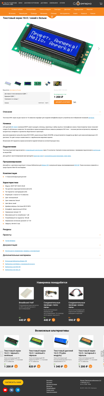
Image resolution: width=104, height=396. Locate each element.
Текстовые (17, 17)
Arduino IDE (45, 169)
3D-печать (12, 10)
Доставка (67, 7)
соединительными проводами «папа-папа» (57, 160)
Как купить (49, 380)
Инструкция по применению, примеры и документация (22, 255)
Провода (34, 10)
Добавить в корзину (63, 106)
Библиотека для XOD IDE (13, 271)
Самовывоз (77, 7)
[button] (52, 13)
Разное (92, 10)
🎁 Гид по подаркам (32, 7)
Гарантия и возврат (51, 392)
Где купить (49, 382)
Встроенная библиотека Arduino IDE (16, 265)
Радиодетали (78, 6)
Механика (43, 10)
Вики (44, 7)
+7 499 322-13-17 (79, 2)
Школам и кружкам (55, 7)
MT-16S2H (14, 131)
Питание (54, 10)
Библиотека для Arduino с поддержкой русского (20, 268)
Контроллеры (31, 6)
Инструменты (65, 10)
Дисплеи (67, 6)
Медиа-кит (49, 386)
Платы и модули (45, 6)
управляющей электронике (34, 154)
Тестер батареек (10, 245)
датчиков (91, 122)
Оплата (85, 7)
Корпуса (84, 10)
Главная (5, 17)
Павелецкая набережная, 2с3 (90, 380)
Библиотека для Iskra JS (12, 274)
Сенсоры (57, 6)
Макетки (90, 6)
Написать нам (31, 8)
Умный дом (23, 10)
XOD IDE (76, 169)
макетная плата (38, 160)
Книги (75, 10)
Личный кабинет (50, 388)
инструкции (96, 154)
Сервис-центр (50, 390)
